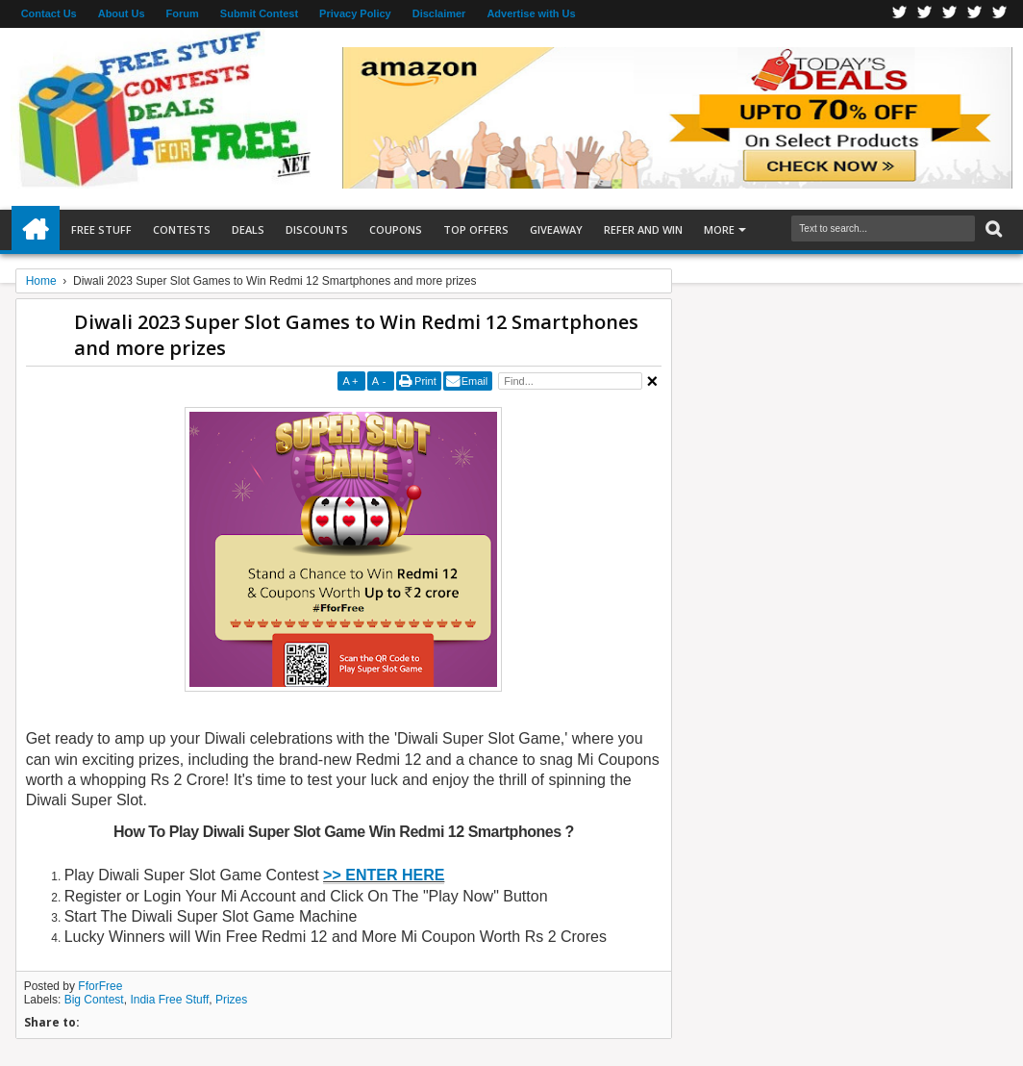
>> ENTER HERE (383, 875)
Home (36, 230)
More (719, 229)
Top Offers (476, 229)
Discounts (317, 229)
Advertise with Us (531, 13)
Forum (182, 13)
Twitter (924, 14)
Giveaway (556, 229)
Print (425, 381)
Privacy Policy (355, 13)
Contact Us (49, 13)
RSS (974, 14)
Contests (182, 229)
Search (992, 229)
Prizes (231, 999)
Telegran (949, 14)
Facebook (899, 14)
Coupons (395, 229)
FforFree (100, 986)
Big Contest (94, 999)
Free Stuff (101, 229)
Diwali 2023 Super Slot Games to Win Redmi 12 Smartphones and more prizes (356, 335)
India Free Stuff (169, 999)
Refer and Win (643, 229)
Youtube (999, 14)
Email (475, 381)
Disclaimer (439, 13)
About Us (121, 13)
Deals (248, 229)
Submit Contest (259, 13)
